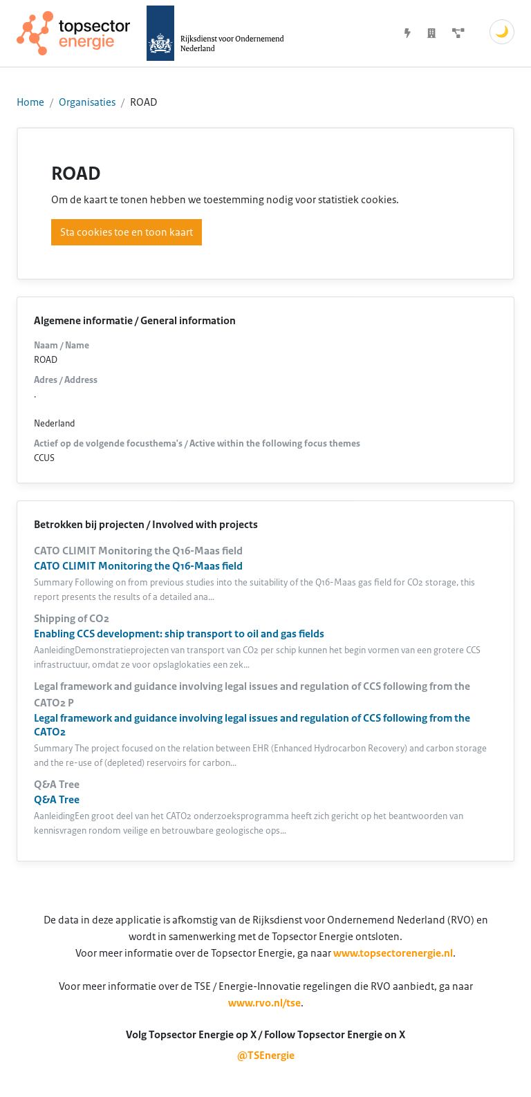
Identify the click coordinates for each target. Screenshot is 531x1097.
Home (30, 102)
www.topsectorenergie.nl (393, 953)
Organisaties (87, 102)
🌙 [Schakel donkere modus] (502, 31)
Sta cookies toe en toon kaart (126, 232)
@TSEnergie (266, 1055)
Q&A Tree (57, 799)
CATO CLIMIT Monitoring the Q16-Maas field (138, 566)
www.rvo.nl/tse (264, 1003)
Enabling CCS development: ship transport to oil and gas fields (179, 633)
